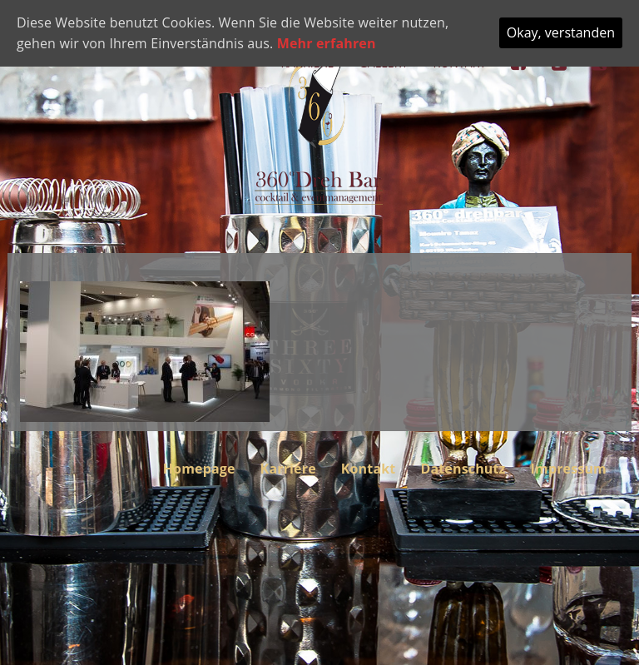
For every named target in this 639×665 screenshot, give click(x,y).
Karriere (288, 468)
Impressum (569, 468)
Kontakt (368, 468)
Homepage (199, 468)
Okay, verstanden (561, 32)
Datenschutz (462, 468)
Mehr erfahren (326, 43)
